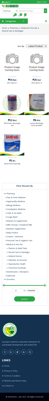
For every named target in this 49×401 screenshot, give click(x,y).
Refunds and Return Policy (14, 380)
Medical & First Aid (29, 28)
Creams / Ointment (14, 236)
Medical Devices (14, 256)
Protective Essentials (16, 268)
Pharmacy (14, 28)
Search (24, 299)
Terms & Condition (11, 376)
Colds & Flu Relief (13, 213)
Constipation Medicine (15, 209)
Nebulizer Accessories (17, 260)
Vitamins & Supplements (16, 221)
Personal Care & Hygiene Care (18, 240)
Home (4, 28)
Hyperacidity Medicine (15, 201)
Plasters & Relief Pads (17, 248)
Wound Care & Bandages (12, 31)
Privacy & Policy (10, 371)
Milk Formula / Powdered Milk (18, 225)
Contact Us (8, 385)
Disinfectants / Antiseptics (17, 272)
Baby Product (11, 232)
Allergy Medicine (12, 205)
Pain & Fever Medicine (15, 197)
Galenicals (10, 275)
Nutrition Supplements (15, 228)
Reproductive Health (16, 264)
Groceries (9, 279)
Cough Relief (11, 217)
